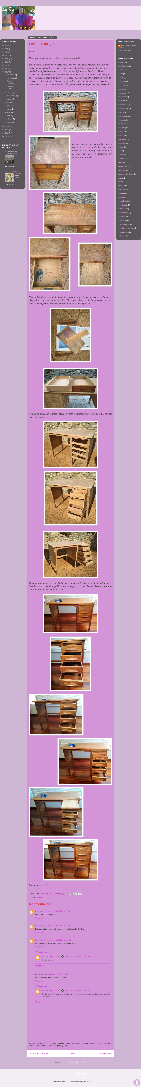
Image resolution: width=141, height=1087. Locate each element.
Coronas (121, 132)
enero (9, 122)
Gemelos (121, 170)
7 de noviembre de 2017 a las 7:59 (57, 911)
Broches (121, 85)
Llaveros (121, 186)
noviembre (11, 78)
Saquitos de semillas (126, 228)
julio (8, 102)
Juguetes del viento (125, 174)
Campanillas (123, 97)
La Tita (8, 10)
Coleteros (122, 120)
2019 (7, 65)
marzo (9, 116)
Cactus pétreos (10, 82)
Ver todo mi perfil (124, 50)
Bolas (120, 74)
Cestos (121, 112)
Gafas (120, 162)
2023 (7, 52)
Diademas (122, 139)
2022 (7, 55)
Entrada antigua (105, 1053)
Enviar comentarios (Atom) (76, 1062)
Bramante (122, 81)
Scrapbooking (123, 232)
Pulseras (121, 217)
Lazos (120, 178)
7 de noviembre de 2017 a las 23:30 (56, 974)
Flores (120, 155)
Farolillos (121, 143)
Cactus (121, 89)
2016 (7, 126)
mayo (9, 109)
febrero (10, 119)
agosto (10, 99)
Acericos (121, 62)
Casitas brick (123, 108)
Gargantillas (122, 166)
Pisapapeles (123, 209)
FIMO (120, 151)
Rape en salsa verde (18, 175)
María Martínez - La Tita (51, 956)
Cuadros (121, 135)
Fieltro (120, 147)
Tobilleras (122, 236)
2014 (7, 133)
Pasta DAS (122, 201)
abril (9, 112)
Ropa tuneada (123, 224)
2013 (7, 136)
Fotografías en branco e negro (11, 152)
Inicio (73, 1053)
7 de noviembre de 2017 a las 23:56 (77, 956)
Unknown (39, 911)
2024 (7, 49)
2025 (7, 45)
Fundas (121, 159)
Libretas (121, 182)
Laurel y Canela (11, 171)
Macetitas (122, 189)
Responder (39, 918)
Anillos (120, 70)
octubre (10, 93)
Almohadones (123, 66)
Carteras (121, 101)
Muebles (40, 897)
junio (9, 106)
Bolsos (121, 78)
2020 (7, 62)
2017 (7, 72)
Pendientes (122, 205)
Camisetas (122, 93)
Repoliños (122, 220)
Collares (121, 128)
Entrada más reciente (38, 1053)
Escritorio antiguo (10, 87)
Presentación (123, 213)
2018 (7, 69)
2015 (7, 130)
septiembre (11, 96)
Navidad (121, 197)
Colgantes (122, 124)
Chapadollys (123, 116)
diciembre (11, 75)
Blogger (89, 1082)
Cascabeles (122, 105)
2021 (7, 59)
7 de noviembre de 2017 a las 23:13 (57, 940)
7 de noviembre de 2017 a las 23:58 (77, 991)
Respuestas (42, 952)
